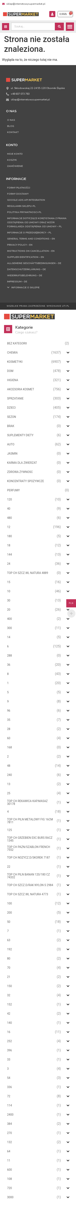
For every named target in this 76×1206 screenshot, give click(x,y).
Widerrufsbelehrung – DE (24, 275)
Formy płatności (18, 187)
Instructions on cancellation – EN (31, 251)
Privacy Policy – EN (19, 244)
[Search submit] (59, 26)
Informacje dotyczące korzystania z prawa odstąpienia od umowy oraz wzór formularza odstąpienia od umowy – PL (36, 222)
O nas (11, 120)
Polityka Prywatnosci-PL (24, 212)
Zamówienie (15, 166)
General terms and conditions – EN (31, 238)
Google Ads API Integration (26, 200)
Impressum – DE (17, 281)
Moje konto (15, 153)
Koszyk (12, 160)
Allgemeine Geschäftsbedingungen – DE (34, 263)
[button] (70, 26)
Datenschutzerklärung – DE (26, 269)
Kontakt (13, 132)
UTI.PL (65, 306)
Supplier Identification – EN (25, 257)
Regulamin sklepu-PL (21, 206)
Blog (10, 126)
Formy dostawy (18, 193)
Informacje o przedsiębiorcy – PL (29, 232)
